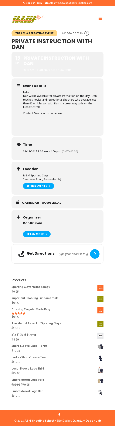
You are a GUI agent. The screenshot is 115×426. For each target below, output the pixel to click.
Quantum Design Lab (87, 420)
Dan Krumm (32, 223)
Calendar (30, 203)
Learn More (37, 234)
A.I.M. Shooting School (39, 420)
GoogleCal (51, 203)
